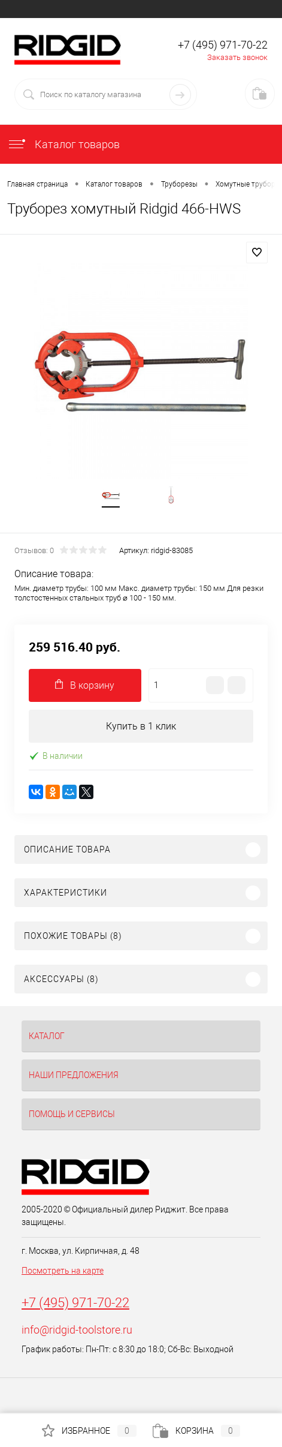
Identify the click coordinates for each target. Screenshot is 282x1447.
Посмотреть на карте (63, 1270)
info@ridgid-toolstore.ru (77, 1329)
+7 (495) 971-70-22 (75, 1302)
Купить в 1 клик (141, 726)
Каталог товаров (63, 144)
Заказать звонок (237, 57)
